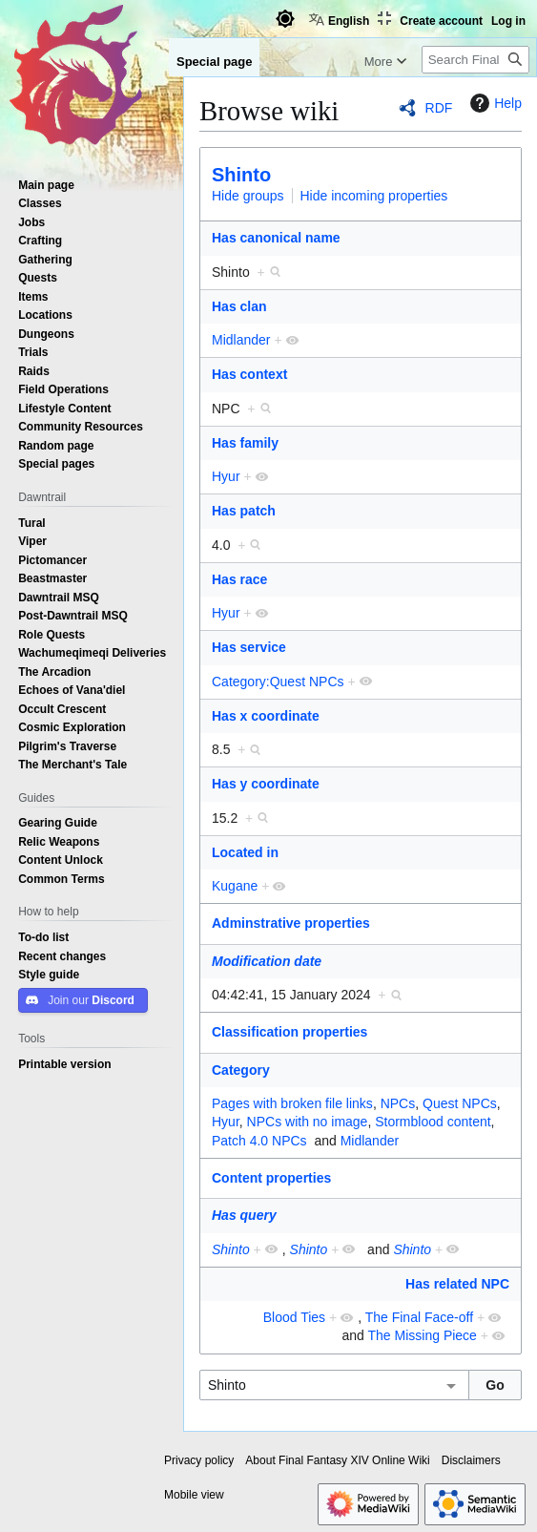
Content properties (271, 1178)
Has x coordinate (266, 716)
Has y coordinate (266, 783)
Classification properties (289, 1031)
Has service (249, 647)
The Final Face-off (419, 1317)
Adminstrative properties (291, 923)
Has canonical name (276, 237)
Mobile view (194, 1494)
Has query (244, 1215)
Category (241, 1070)
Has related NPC (457, 1283)
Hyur (226, 476)
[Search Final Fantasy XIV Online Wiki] (475, 59)
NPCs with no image (307, 1121)
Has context (249, 374)
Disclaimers (471, 1460)
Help (493, 103)
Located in (245, 852)
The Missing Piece (422, 1335)
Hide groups (248, 195)
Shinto (241, 174)
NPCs (398, 1103)
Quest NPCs (460, 1103)
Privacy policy (199, 1460)
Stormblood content (432, 1121)
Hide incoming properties (374, 195)
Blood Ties (294, 1317)
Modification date (266, 961)
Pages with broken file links (292, 1103)
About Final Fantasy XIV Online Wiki (337, 1460)
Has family (245, 443)
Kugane (235, 885)
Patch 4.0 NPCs (259, 1140)
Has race (239, 579)
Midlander (241, 339)
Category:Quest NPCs (278, 681)
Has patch (244, 510)
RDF (439, 107)
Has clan (239, 306)
